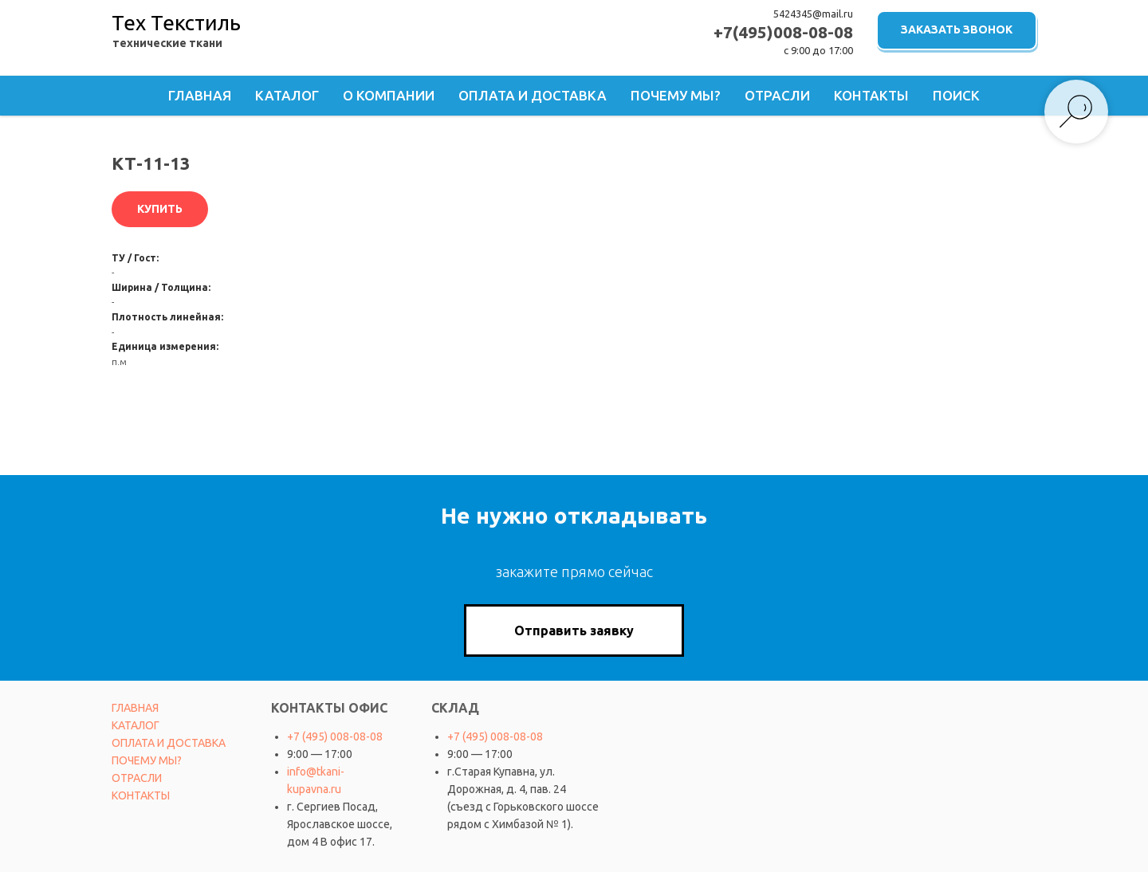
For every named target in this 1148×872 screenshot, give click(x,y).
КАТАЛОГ (135, 725)
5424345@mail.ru (813, 13)
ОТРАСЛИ (137, 778)
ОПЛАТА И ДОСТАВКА (169, 742)
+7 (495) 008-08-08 (335, 736)
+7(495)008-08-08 (783, 31)
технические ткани (167, 43)
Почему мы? (676, 95)
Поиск (956, 95)
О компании (388, 95)
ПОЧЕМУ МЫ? (147, 760)
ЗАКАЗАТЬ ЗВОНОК (956, 29)
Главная (199, 95)
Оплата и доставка (532, 95)
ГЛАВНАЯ (135, 707)
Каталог (287, 95)
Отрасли (777, 95)
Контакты (871, 95)
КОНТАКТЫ (141, 795)
